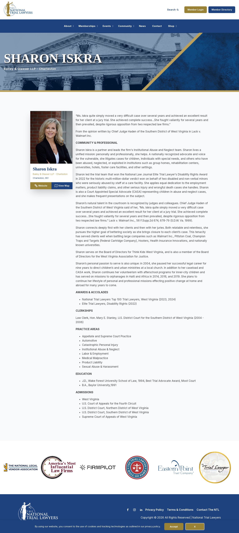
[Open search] (173, 9)
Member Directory (222, 9)
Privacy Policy (154, 509)
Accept (174, 526)
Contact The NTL (208, 509)
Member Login (196, 9)
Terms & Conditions (180, 509)
